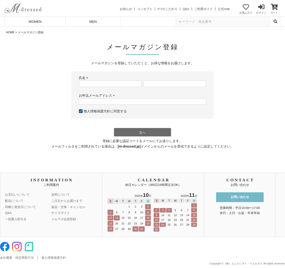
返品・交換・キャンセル (68, 207)
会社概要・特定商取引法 (17, 257)
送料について (60, 194)
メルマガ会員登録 (63, 219)
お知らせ (126, 8)
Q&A (186, 8)
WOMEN (35, 22)
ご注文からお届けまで (66, 201)
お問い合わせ (240, 197)
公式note (224, 8)
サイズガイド (60, 213)
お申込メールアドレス (97, 95)
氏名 (84, 78)
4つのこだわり (167, 8)
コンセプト (144, 8)
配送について (14, 201)
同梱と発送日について (20, 207)
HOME (10, 32)
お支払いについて (17, 194)
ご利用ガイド (203, 8)
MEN (93, 22)
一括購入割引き (16, 219)
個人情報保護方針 (97, 111)
